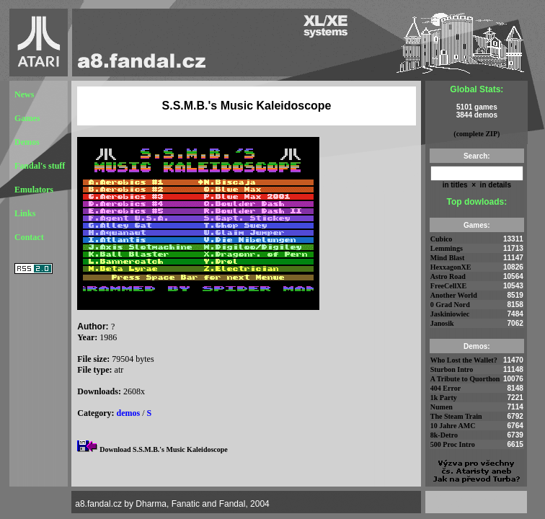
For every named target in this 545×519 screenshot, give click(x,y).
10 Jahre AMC (453, 426)
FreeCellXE (448, 286)
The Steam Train (456, 416)
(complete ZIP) (476, 134)
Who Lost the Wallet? (463, 360)
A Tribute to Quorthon (465, 379)
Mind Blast (447, 258)
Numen (441, 407)
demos (129, 413)
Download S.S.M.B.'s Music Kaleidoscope (163, 449)
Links (24, 213)
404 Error (445, 388)
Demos (27, 142)
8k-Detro (444, 435)
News (24, 94)
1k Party (443, 398)
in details (494, 185)
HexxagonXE (450, 267)
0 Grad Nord (450, 305)
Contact (29, 237)
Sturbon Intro (452, 369)
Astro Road (448, 276)
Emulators (33, 190)
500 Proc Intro (452, 444)
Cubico (441, 239)
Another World (453, 295)
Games (27, 118)
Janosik (442, 323)
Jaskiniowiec (449, 314)
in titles (455, 185)
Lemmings (446, 248)
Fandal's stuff (39, 166)
